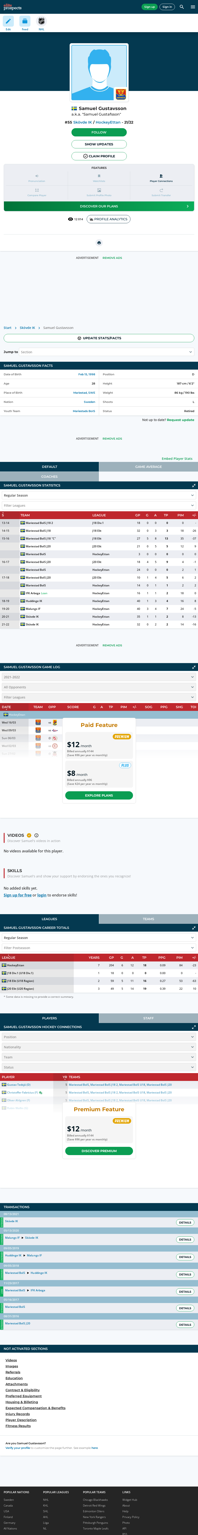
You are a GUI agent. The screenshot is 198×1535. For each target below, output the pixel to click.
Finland (8, 1517)
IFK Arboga (33, 593)
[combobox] (21, 351)
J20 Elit (96, 546)
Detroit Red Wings (94, 1505)
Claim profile (99, 156)
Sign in (167, 6)
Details (185, 1222)
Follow (99, 132)
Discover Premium (99, 1151)
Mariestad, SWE (84, 392)
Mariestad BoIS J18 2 (39, 523)
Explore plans (99, 795)
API (124, 1528)
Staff (148, 1018)
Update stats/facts (99, 338)
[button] (99, 132)
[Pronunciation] (37, 178)
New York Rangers (94, 1517)
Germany (9, 1523)
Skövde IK (82, 122)
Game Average (148, 467)
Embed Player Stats (177, 458)
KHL (45, 1505)
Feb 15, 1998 (86, 374)
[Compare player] (37, 193)
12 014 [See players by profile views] (75, 219)
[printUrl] (99, 242)
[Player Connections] (161, 178)
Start (8, 327)
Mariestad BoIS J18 (38, 531)
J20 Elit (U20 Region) (20, 989)
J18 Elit (96, 531)
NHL (46, 1500)
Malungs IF (33, 609)
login (42, 895)
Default (49, 467)
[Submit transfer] (161, 193)
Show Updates (99, 144)
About (126, 1505)
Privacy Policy (130, 1517)
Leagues (49, 919)
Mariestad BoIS (36, 554)
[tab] (49, 467)
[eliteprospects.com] (12, 7)
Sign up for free (18, 895)
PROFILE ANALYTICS (108, 219)
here (95, 1448)
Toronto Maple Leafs (96, 1528)
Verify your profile (18, 1448)
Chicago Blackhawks (95, 1500)
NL (45, 1528)
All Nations (10, 1528)
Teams (148, 919)
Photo (126, 1523)
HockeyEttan (108, 122)
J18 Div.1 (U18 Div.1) (20, 973)
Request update (180, 420)
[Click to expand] (194, 1027)
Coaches (49, 477)
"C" (54, 538)
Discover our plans (135, 206)
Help (125, 1511)
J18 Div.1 (98, 523)
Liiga (46, 1523)
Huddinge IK (34, 601)
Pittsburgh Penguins (95, 1523)
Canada (8, 1505)
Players (49, 1018)
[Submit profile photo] (99, 193)
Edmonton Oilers (93, 1511)
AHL (45, 1517)
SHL (45, 1511)
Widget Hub (129, 1500)
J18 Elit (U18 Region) (20, 981)
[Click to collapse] (194, 485)
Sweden (89, 402)
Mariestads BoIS (84, 411)
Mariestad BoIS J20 (38, 546)
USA (6, 1511)
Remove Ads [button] (112, 258)
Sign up (149, 6)
